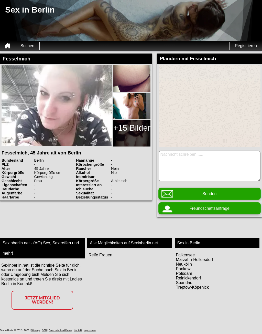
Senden (209, 194)
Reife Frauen (100, 255)
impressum (90, 330)
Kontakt (78, 330)
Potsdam (184, 273)
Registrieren (246, 46)
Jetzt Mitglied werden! (42, 300)
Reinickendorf (188, 278)
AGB (44, 330)
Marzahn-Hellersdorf (194, 259)
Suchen (27, 46)
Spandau (184, 282)
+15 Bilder (131, 127)
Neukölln (184, 264)
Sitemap (35, 330)
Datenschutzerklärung (60, 330)
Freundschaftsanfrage (210, 208)
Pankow (183, 269)
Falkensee (185, 255)
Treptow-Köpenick (192, 287)
